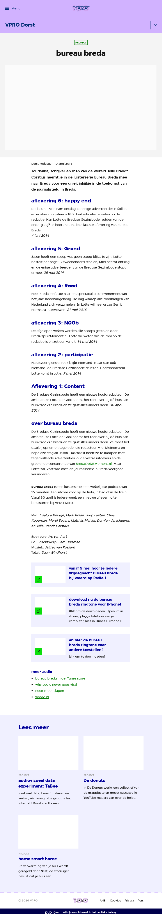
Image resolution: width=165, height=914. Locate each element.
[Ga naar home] (81, 8)
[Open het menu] (13, 8)
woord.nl (42, 697)
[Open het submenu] (155, 25)
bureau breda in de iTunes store (60, 678)
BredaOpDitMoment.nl (94, 464)
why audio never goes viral (56, 684)
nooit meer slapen (49, 691)
